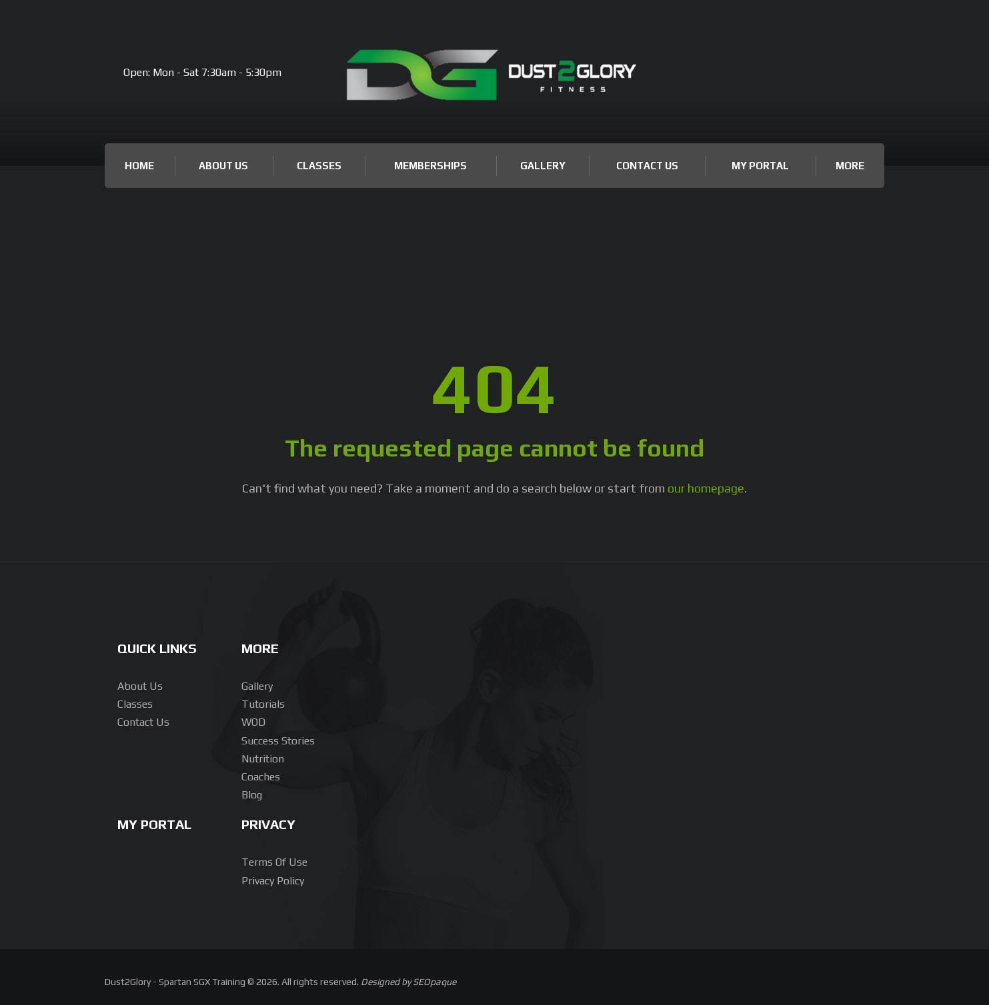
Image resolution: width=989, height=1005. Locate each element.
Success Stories (278, 740)
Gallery (543, 165)
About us (140, 686)
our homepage (706, 488)
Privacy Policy (272, 880)
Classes (319, 165)
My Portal (760, 165)
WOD (253, 722)
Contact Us (647, 165)
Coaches (260, 776)
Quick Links (157, 648)
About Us (223, 165)
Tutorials (263, 704)
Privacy (268, 824)
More (850, 165)
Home (139, 165)
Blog (251, 794)
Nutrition (262, 758)
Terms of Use (274, 862)
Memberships (430, 165)
